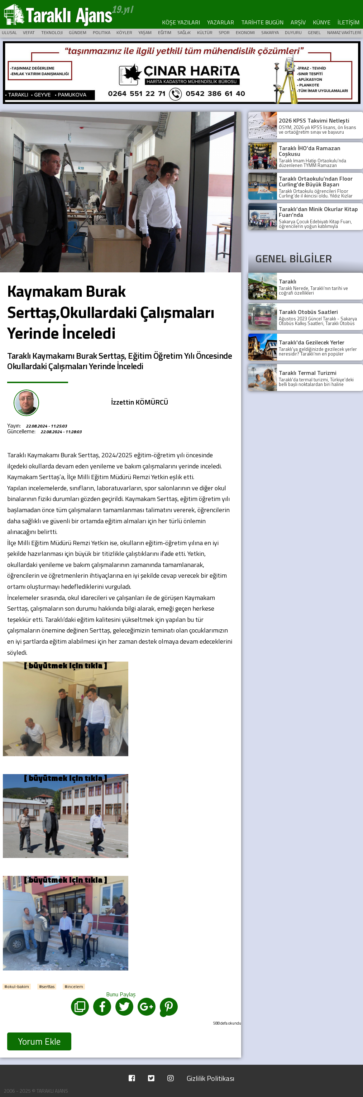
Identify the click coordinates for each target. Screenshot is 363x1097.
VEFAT (29, 32)
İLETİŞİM (348, 22)
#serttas (46, 986)
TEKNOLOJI (52, 32)
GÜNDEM (77, 32)
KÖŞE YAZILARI (181, 22)
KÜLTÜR (204, 32)
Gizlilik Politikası (210, 1078)
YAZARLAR (220, 22)
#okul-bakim (16, 986)
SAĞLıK (184, 32)
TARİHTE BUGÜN (262, 22)
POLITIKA (101, 32)
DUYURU (293, 32)
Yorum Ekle (39, 1041)
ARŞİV (298, 22)
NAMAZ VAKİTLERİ (344, 32)
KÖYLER (124, 32)
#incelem (74, 986)
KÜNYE (321, 22)
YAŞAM (145, 32)
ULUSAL (9, 32)
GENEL (314, 32)
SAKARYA (270, 32)
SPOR (224, 32)
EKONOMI (245, 32)
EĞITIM (164, 32)
